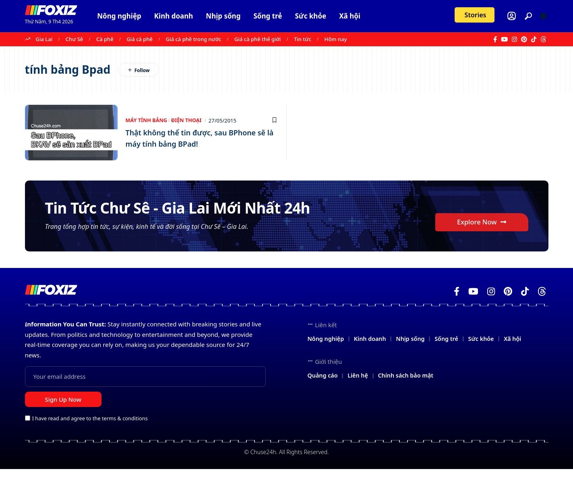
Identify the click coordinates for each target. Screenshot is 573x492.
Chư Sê (74, 39)
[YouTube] (504, 39)
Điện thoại (187, 120)
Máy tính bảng (147, 120)
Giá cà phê (139, 39)
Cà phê (105, 39)
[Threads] (543, 39)
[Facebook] (495, 39)
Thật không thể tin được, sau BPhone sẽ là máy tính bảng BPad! (198, 138)
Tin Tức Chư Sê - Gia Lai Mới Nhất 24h (180, 217)
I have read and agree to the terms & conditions (90, 441)
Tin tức (302, 39)
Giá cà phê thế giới (257, 39)
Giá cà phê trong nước (193, 39)
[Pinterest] (524, 39)
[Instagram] (514, 39)
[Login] (512, 16)
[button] (528, 16)
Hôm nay (335, 39)
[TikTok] (533, 39)
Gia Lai (44, 39)
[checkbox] (27, 440)
